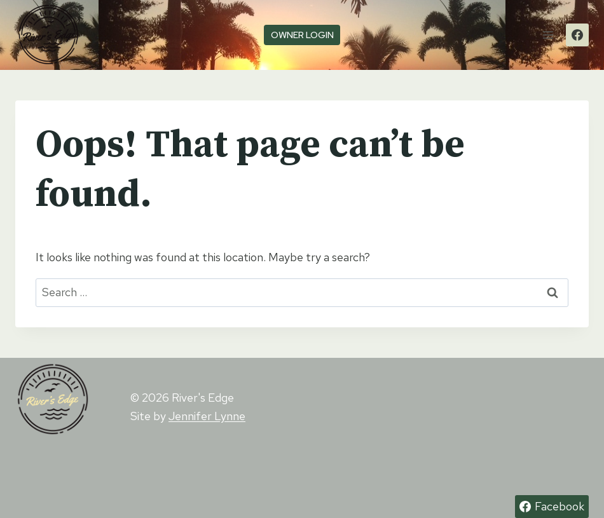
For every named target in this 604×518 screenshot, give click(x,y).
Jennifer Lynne (206, 416)
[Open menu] (547, 34)
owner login (302, 35)
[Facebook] (577, 35)
